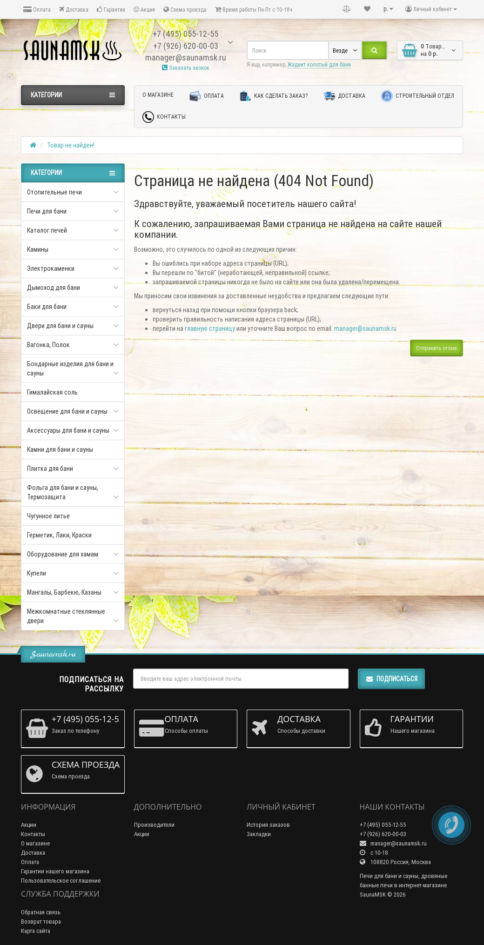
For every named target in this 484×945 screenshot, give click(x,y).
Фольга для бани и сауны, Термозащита (62, 492)
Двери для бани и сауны (60, 326)
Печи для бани (47, 211)
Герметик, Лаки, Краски (59, 535)
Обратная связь (40, 912)
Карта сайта (35, 931)
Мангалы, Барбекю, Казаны (64, 592)
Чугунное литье (48, 516)
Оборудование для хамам (62, 554)
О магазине (158, 94)
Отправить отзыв (436, 347)
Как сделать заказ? (274, 96)
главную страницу (210, 328)
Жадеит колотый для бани (319, 64)
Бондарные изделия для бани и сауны (70, 368)
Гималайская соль (52, 392)
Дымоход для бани (53, 287)
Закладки (259, 834)
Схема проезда (185, 9)
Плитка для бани (50, 468)
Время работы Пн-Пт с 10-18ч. (254, 9)
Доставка (73, 9)
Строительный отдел (417, 96)
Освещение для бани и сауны (67, 411)
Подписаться (391, 679)
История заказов (268, 825)
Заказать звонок (185, 67)
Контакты (164, 117)
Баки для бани (47, 306)
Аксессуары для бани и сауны (68, 430)
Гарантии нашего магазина (55, 871)
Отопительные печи (54, 192)
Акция (144, 9)
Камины (37, 249)
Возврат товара (41, 921)
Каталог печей (47, 230)
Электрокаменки (50, 268)
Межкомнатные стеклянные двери (66, 616)
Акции (28, 825)
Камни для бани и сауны (60, 449)
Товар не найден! (70, 145)
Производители (154, 825)
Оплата (37, 9)
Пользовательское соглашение (61, 881)
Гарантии (111, 9)
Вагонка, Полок (48, 345)
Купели (36, 573)
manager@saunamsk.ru (365, 328)
